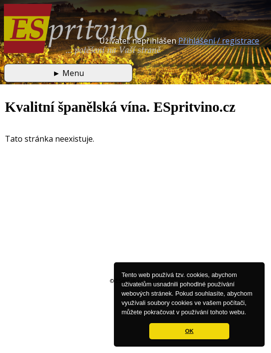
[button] (249, 313)
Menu (68, 73)
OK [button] (189, 331)
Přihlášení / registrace (218, 40)
